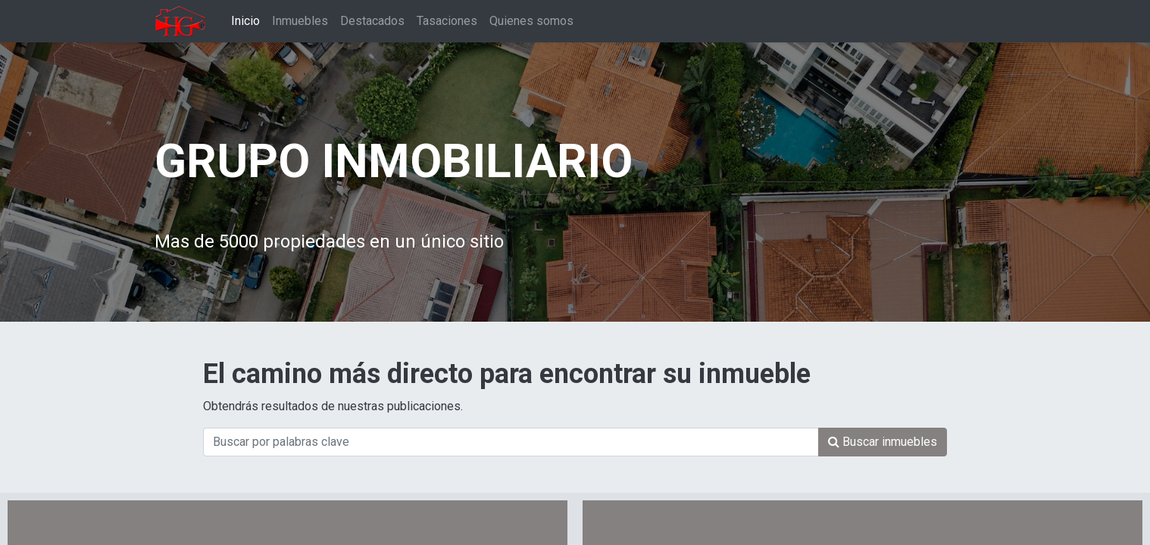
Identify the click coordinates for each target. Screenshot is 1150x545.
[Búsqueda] (882, 442)
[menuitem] (245, 21)
